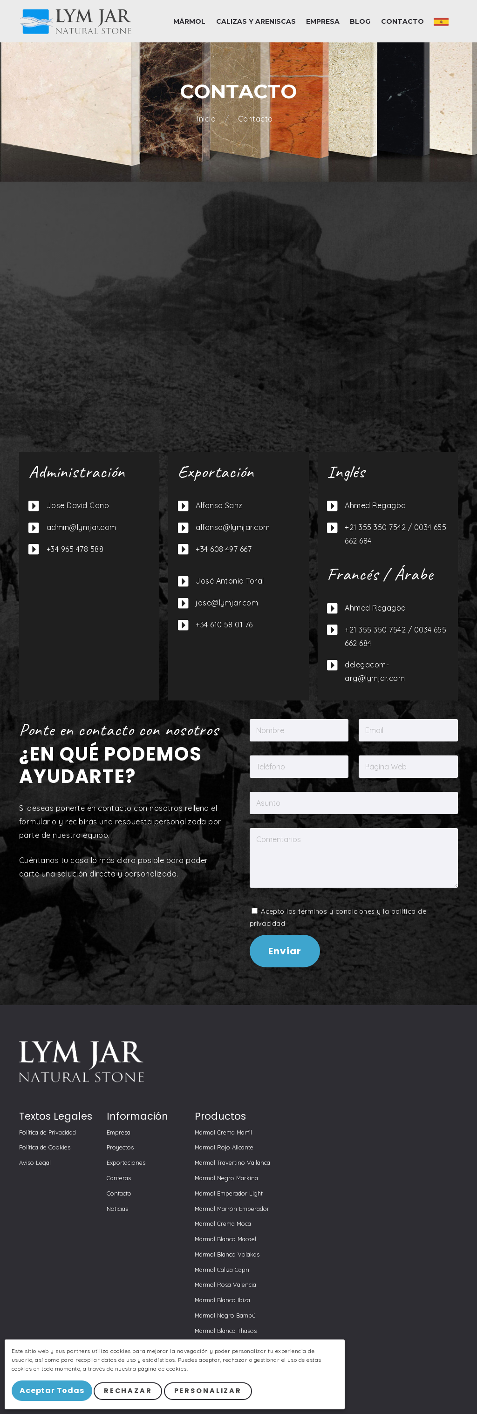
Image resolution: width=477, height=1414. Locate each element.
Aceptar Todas (55, 1392)
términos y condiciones (336, 911)
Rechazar (134, 1393)
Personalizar (214, 1393)
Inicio (207, 119)
